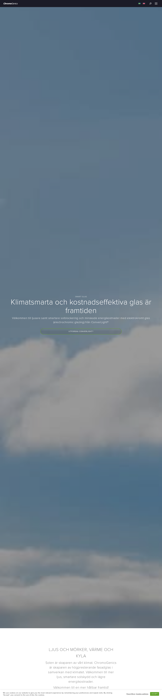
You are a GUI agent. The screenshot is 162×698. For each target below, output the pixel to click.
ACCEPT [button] (155, 694)
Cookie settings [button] (142, 694)
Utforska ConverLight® (81, 331)
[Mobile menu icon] (156, 3)
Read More (131, 694)
